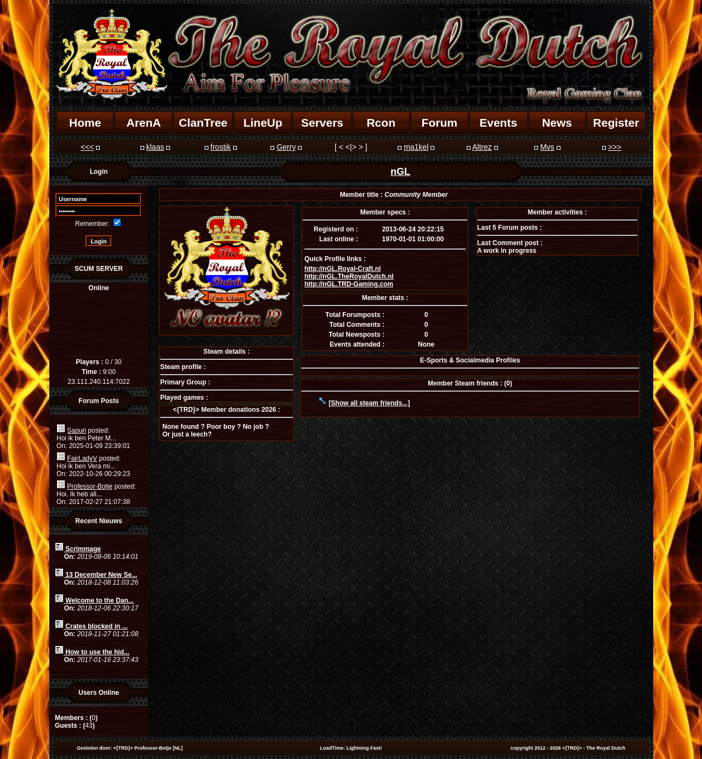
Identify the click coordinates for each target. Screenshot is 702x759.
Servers (322, 122)
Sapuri (76, 430)
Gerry (286, 147)
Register (616, 122)
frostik (221, 147)
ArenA (143, 122)
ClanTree (203, 122)
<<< (87, 147)
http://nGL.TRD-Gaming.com (348, 284)
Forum (439, 122)
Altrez (482, 147)
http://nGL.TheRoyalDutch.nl (349, 276)
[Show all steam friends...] (369, 403)
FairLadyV (82, 458)
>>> (614, 147)
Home (85, 122)
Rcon (380, 122)
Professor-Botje (89, 486)
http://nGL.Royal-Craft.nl (342, 269)
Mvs (547, 147)
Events (498, 122)
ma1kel (416, 147)
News (557, 122)
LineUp (263, 122)
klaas (155, 147)
